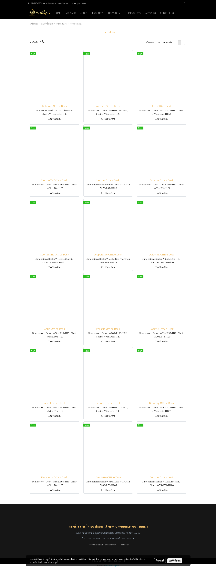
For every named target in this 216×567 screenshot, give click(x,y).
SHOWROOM (113, 13)
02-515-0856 (36, 3)
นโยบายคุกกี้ (53, 562)
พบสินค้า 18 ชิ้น (37, 42)
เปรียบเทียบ (55, 119)
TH (183, 3)
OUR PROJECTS (133, 13)
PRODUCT (97, 13)
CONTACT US (167, 13)
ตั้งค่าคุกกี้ (160, 560)
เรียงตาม (151, 42)
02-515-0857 (107, 539)
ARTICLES (150, 13)
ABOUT (84, 13)
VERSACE (71, 13)
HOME (58, 13)
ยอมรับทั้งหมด (175, 560)
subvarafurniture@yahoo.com (59, 3)
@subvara (81, 3)
